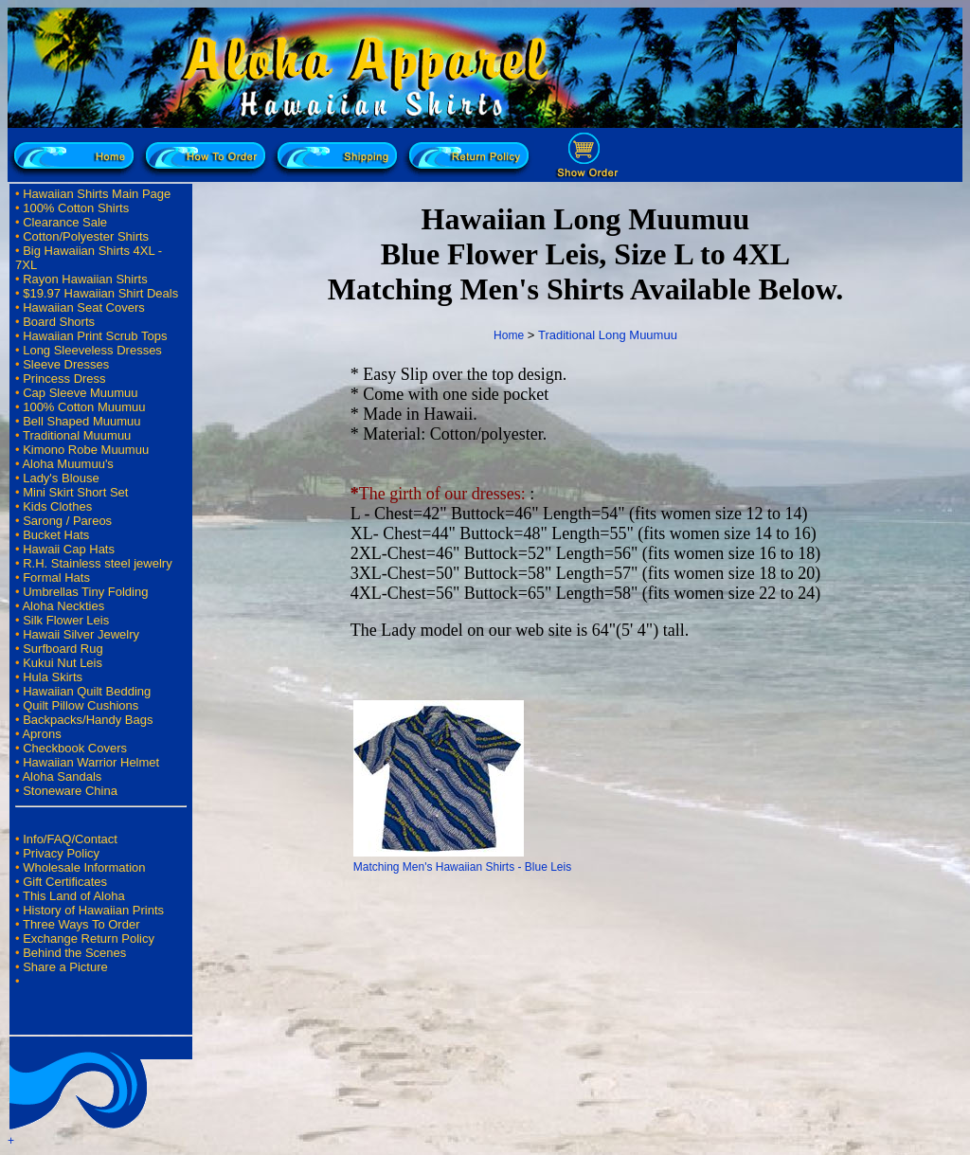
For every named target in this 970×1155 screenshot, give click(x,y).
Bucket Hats (56, 535)
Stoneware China (70, 791)
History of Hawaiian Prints (93, 910)
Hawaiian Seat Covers (84, 307)
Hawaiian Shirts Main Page (97, 194)
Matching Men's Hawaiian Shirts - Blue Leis (462, 867)
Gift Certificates (65, 882)
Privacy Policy (61, 853)
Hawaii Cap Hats (69, 549)
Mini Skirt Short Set (75, 492)
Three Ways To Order (81, 924)
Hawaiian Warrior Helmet (91, 762)
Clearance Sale (65, 222)
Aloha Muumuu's (67, 464)
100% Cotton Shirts (76, 208)
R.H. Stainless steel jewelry (97, 563)
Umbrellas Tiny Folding (85, 592)
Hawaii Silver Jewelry (81, 634)
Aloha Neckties (63, 606)
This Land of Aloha (74, 896)
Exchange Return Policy (88, 938)
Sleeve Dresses (66, 364)
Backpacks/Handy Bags (88, 720)
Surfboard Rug (63, 648)
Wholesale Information (84, 867)
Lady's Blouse (61, 478)
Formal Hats (56, 577)
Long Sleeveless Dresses (92, 350)
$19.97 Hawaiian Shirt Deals (100, 293)
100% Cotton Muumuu (84, 407)
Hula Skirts (52, 677)
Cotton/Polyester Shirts (86, 236)
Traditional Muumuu (77, 435)
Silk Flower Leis (66, 620)
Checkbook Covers (75, 748)
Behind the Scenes (74, 953)
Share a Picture (65, 967)
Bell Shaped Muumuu (81, 421)
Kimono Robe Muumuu (86, 449)
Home (509, 335)
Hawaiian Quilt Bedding (87, 691)
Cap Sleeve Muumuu (80, 393)
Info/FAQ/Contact (70, 839)
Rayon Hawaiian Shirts (85, 279)
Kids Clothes (57, 506)
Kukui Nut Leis (62, 663)
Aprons (41, 734)
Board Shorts (59, 322)
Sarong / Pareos (67, 521)
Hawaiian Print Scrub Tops (95, 336)
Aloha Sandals (61, 776)
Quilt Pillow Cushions (80, 705)
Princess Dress (64, 378)
